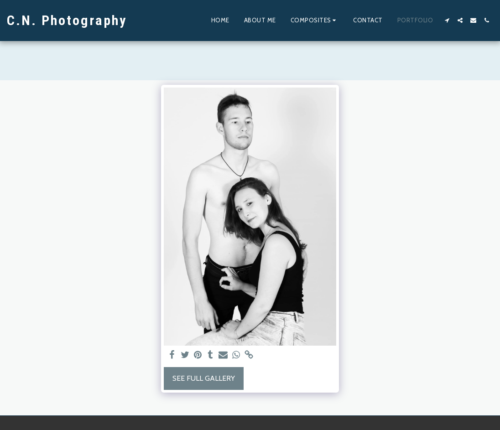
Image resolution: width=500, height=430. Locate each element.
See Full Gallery (203, 378)
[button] (315, 20)
